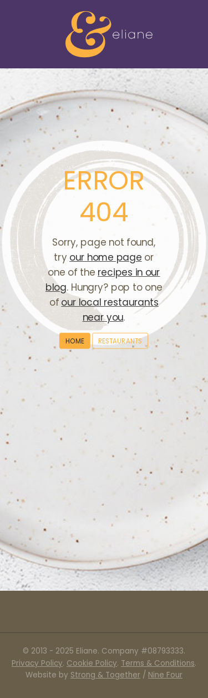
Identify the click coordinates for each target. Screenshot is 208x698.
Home (74, 340)
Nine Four (165, 675)
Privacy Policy (37, 663)
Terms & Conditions (158, 663)
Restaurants (120, 340)
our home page (105, 257)
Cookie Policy (92, 663)
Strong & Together (105, 675)
